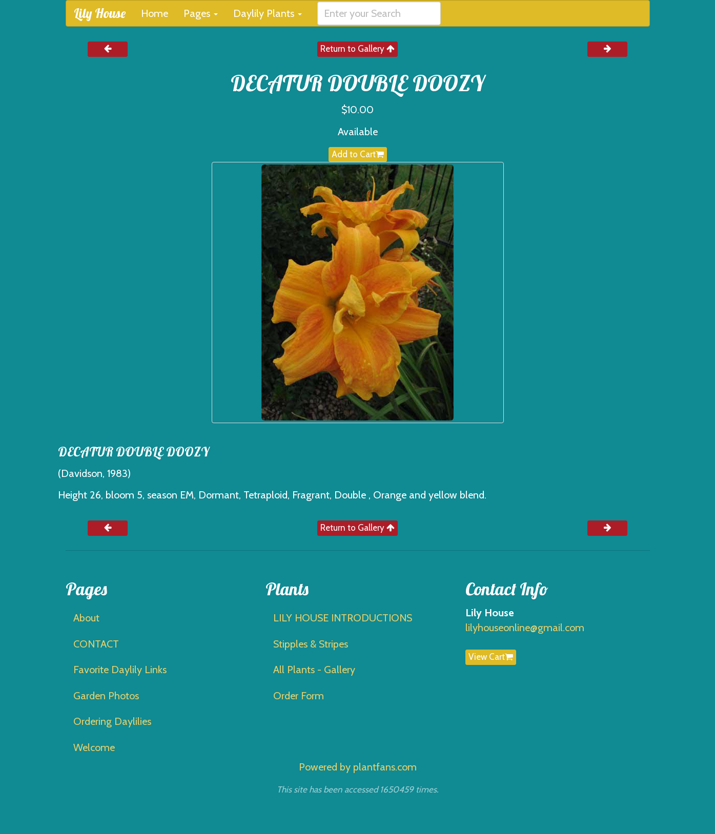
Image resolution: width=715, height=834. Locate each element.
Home (154, 13)
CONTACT (96, 644)
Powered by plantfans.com (358, 767)
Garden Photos (106, 696)
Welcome (94, 747)
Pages (200, 13)
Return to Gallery (357, 49)
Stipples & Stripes (310, 644)
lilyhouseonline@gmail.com (524, 627)
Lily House (100, 13)
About (86, 618)
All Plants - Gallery (314, 669)
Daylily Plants (267, 13)
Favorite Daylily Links (120, 669)
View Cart (490, 657)
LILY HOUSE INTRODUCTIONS (342, 618)
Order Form (298, 696)
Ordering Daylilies (112, 721)
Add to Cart (358, 154)
